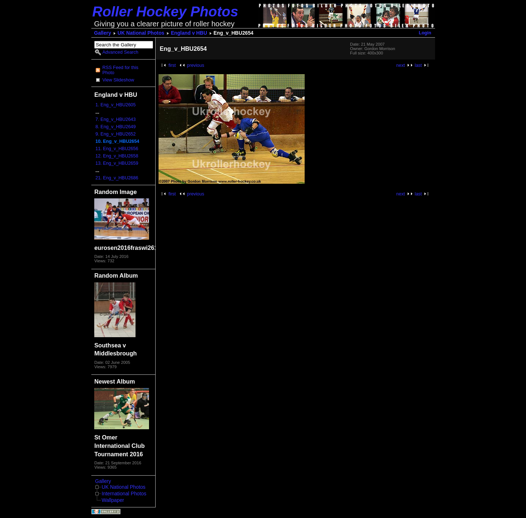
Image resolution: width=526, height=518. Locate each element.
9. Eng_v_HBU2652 (115, 134)
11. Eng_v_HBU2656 (116, 148)
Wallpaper (113, 500)
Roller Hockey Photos (165, 11)
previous (195, 65)
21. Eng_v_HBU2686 (116, 177)
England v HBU (189, 33)
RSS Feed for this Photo (120, 70)
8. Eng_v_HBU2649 (115, 126)
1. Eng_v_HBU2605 (115, 104)
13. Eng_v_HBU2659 (116, 163)
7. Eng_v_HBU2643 (115, 119)
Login (425, 32)
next (400, 65)
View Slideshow (118, 80)
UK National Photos (141, 33)
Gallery (102, 33)
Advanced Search (120, 52)
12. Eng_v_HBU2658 (116, 156)
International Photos (124, 493)
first (172, 65)
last (418, 65)
